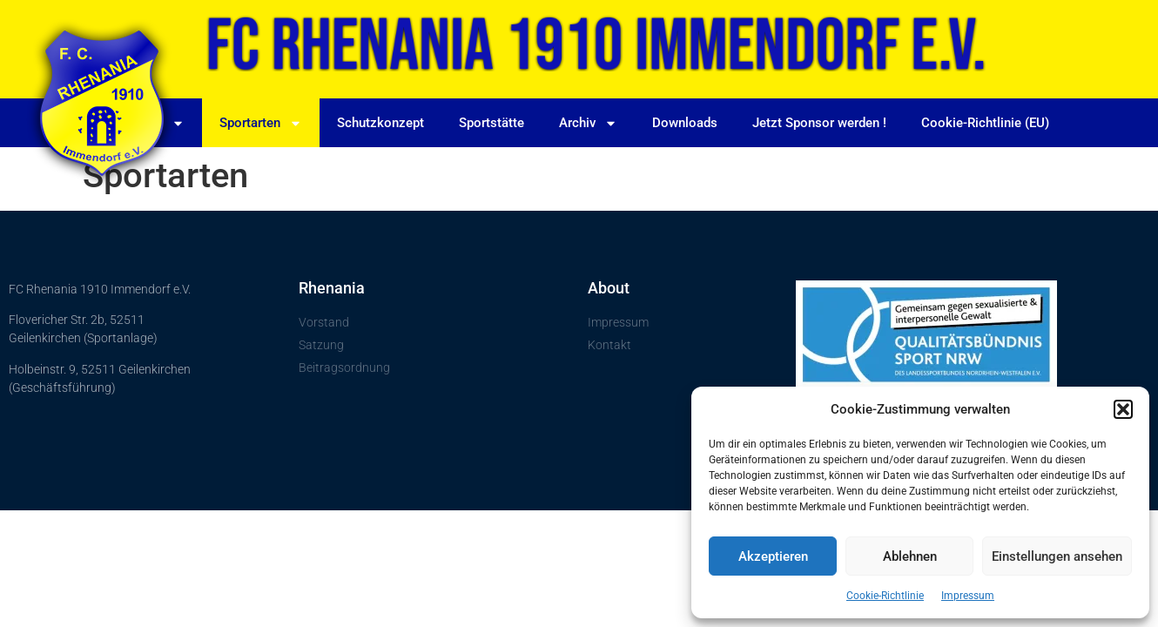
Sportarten (260, 123)
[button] (1123, 409)
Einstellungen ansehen (1057, 556)
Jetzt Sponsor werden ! (819, 123)
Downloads (684, 123)
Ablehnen (910, 556)
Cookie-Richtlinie (885, 596)
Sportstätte (491, 123)
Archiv (588, 123)
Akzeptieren (773, 556)
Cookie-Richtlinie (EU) (985, 123)
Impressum (967, 596)
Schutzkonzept (380, 123)
